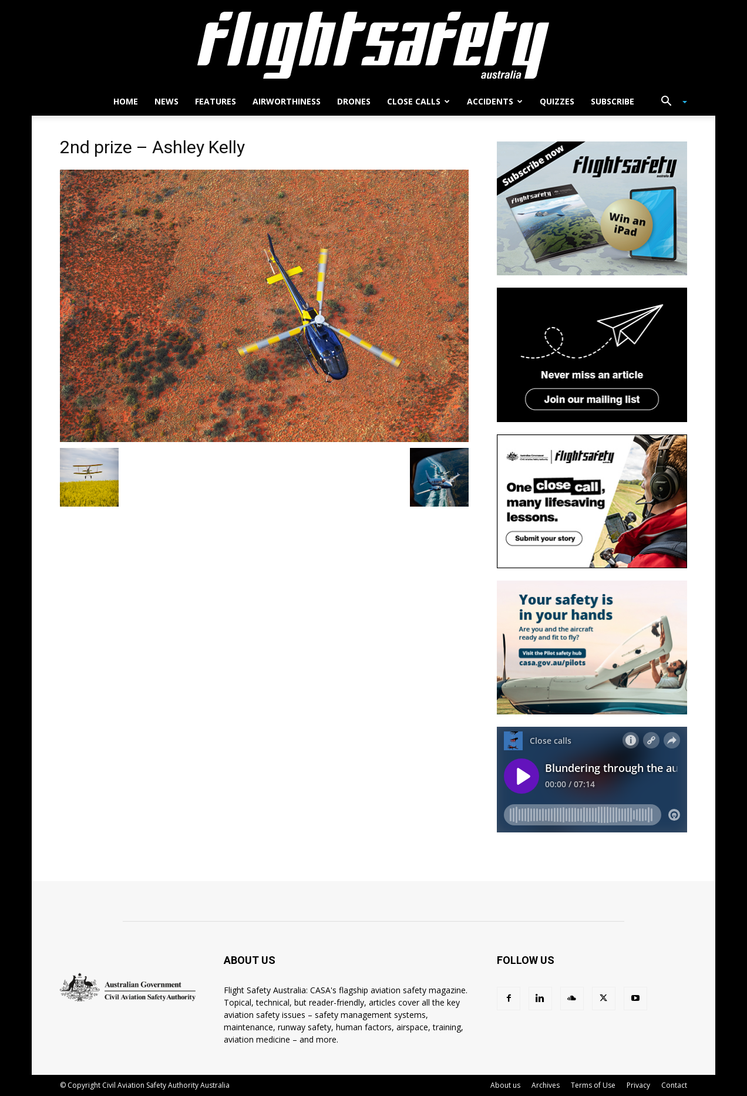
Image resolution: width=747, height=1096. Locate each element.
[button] (669, 102)
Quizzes (557, 101)
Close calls (418, 101)
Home (125, 101)
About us (505, 1085)
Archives (545, 1085)
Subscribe (612, 101)
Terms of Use (593, 1085)
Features (215, 101)
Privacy (638, 1085)
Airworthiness (287, 101)
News (166, 101)
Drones (354, 101)
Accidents (495, 101)
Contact (674, 1085)
